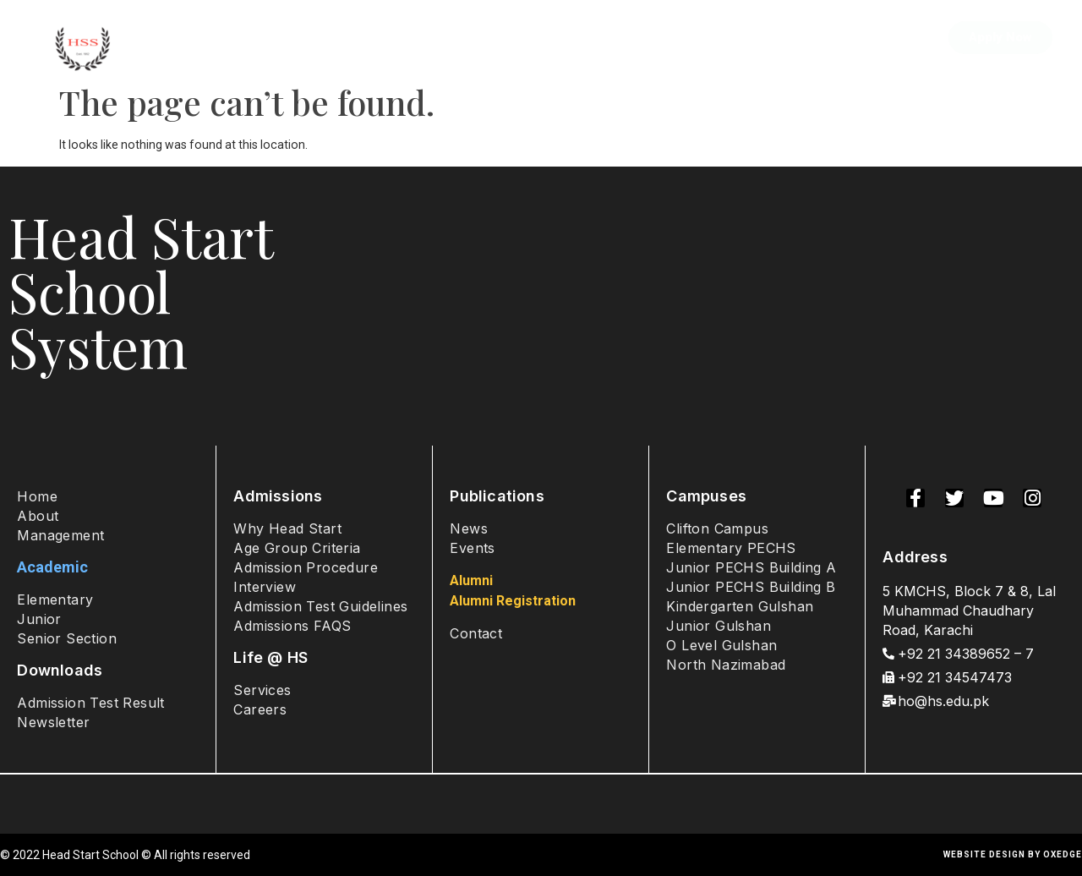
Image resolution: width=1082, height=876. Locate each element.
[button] (1000, 37)
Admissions (343, 38)
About (255, 38)
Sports (739, 38)
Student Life (663, 38)
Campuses (571, 38)
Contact (891, 38)
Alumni (812, 38)
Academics (456, 38)
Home (187, 38)
